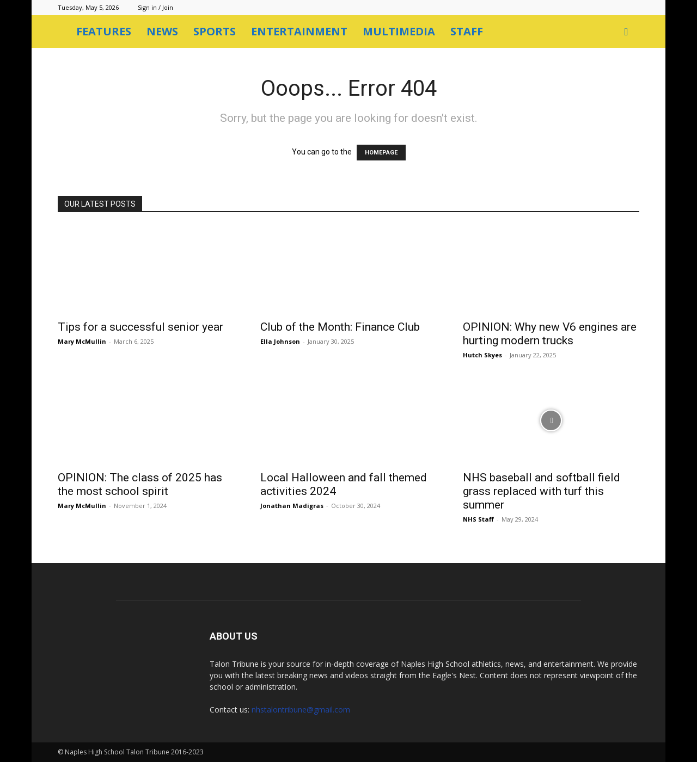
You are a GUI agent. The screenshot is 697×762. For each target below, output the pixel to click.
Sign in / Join (155, 7)
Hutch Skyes (482, 355)
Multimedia (399, 31)
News (162, 31)
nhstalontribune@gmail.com (301, 709)
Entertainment (299, 31)
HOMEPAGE (381, 152)
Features (103, 31)
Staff (466, 31)
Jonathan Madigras (291, 505)
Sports (214, 31)
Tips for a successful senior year (140, 326)
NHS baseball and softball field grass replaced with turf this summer (541, 491)
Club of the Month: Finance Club (340, 326)
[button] (626, 32)
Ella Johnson (280, 341)
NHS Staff (478, 519)
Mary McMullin (82, 341)
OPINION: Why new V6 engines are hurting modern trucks (550, 333)
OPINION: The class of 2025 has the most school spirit (140, 484)
